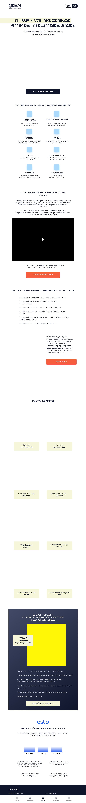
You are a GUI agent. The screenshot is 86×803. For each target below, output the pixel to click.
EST (68, 6)
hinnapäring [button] (61, 362)
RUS (74, 6)
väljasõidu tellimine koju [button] (43, 703)
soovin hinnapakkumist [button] (43, 91)
